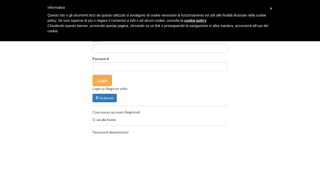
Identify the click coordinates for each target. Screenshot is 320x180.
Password (100, 58)
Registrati (132, 112)
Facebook (105, 98)
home (111, 120)
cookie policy (195, 20)
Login (102, 80)
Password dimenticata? (110, 132)
